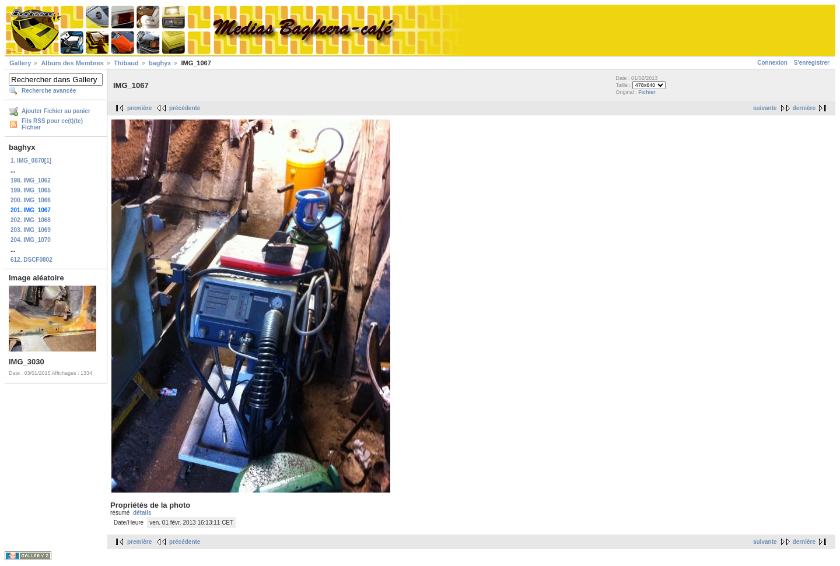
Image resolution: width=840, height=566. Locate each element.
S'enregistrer (812, 62)
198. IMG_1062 (30, 180)
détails (142, 512)
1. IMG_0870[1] (30, 160)
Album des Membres (72, 62)
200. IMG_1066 (30, 200)
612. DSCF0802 (31, 259)
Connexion (772, 62)
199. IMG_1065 (30, 190)
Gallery (20, 62)
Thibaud (126, 62)
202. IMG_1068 (30, 220)
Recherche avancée (49, 90)
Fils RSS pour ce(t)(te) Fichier (52, 124)
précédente (184, 108)
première (139, 108)
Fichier (647, 92)
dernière (804, 108)
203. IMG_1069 (30, 230)
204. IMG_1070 (30, 240)
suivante (765, 108)
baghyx (160, 62)
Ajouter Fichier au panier (56, 111)
